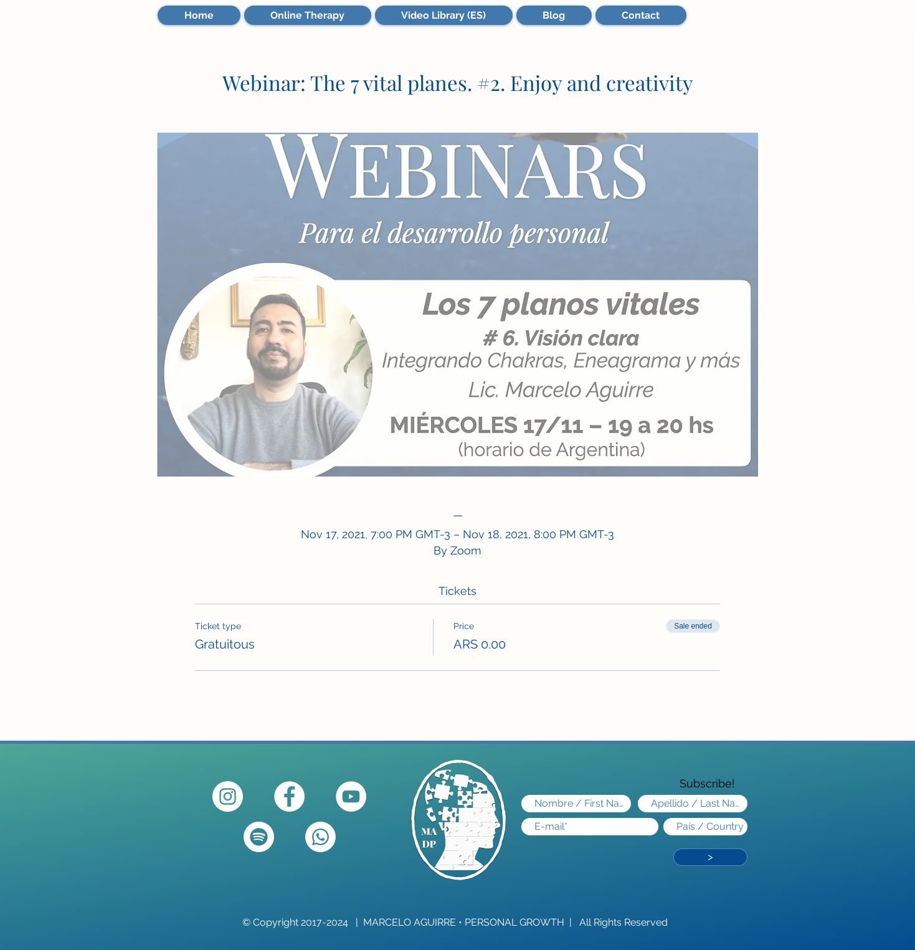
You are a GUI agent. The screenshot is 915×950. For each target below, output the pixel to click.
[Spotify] (259, 837)
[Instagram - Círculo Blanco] (227, 796)
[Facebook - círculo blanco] (289, 796)
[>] (710, 857)
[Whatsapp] (320, 837)
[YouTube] (351, 796)
